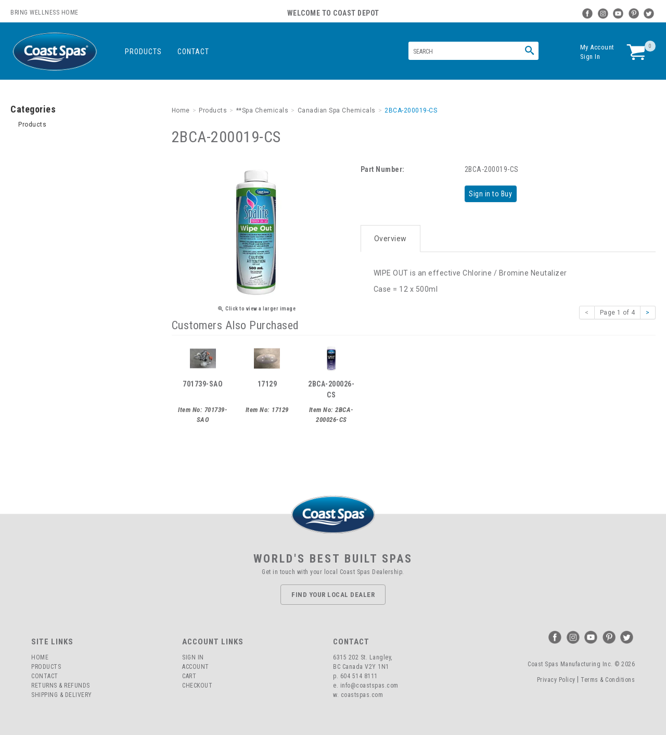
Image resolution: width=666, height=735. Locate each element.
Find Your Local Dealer (333, 592)
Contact (193, 51)
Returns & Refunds (60, 684)
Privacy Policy (556, 677)
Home (39, 655)
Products (143, 51)
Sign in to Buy (492, 193)
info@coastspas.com (369, 684)
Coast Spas (54, 51)
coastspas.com (362, 693)
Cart (189, 674)
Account (195, 665)
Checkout (197, 684)
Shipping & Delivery (61, 693)
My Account (597, 47)
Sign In (590, 56)
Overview (390, 235)
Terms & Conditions (608, 677)
